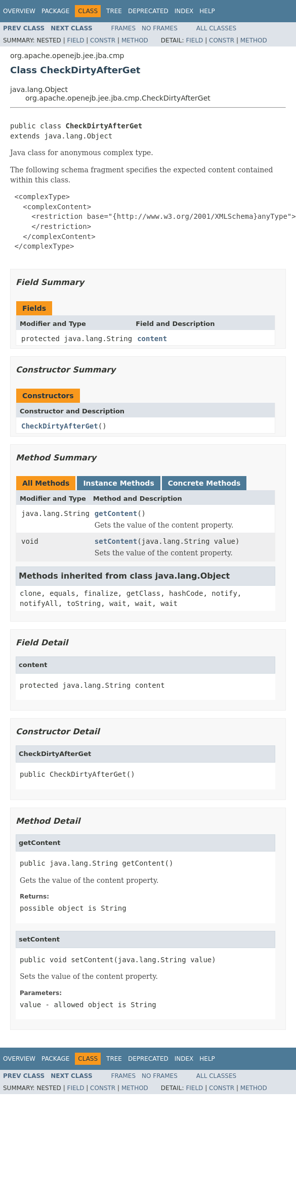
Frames (123, 28)
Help (207, 11)
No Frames (160, 28)
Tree (114, 11)
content (152, 339)
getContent (116, 513)
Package (55, 11)
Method (134, 40)
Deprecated (148, 11)
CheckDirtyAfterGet (59, 426)
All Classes (216, 28)
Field (75, 40)
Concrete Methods (204, 483)
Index (184, 11)
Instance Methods (118, 483)
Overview (19, 11)
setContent (116, 541)
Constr (102, 40)
